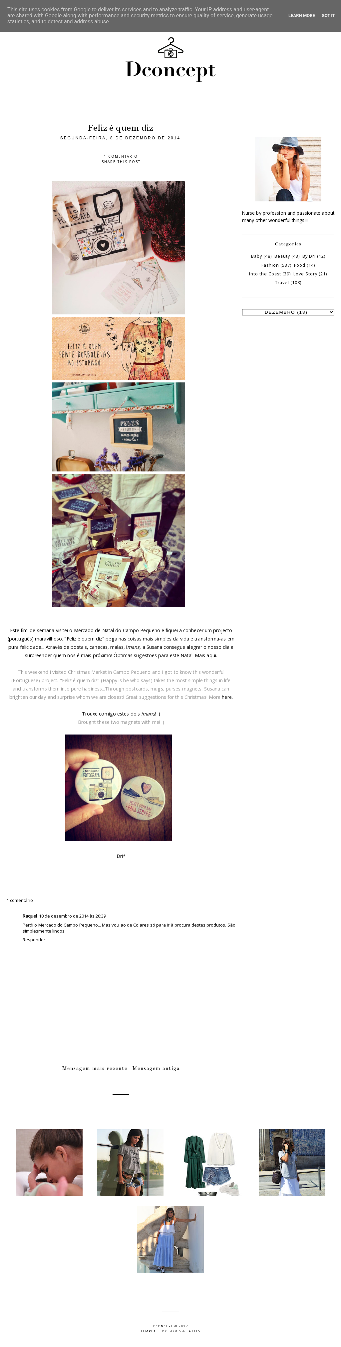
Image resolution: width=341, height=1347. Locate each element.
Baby (256, 256)
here (226, 697)
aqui (211, 655)
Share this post (121, 161)
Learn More (301, 15)
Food (299, 265)
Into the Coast (265, 274)
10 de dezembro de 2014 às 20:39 (72, 916)
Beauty (282, 256)
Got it (328, 15)
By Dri (309, 256)
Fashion (270, 265)
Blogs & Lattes (184, 1331)
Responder (34, 940)
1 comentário (121, 156)
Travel (282, 282)
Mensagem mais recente (95, 1068)
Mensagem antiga (156, 1068)
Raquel (30, 916)
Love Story (305, 274)
